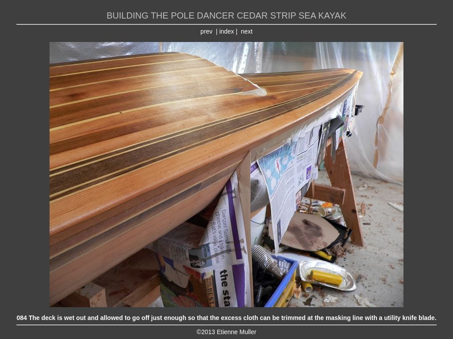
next (246, 31)
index (226, 31)
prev (206, 31)
